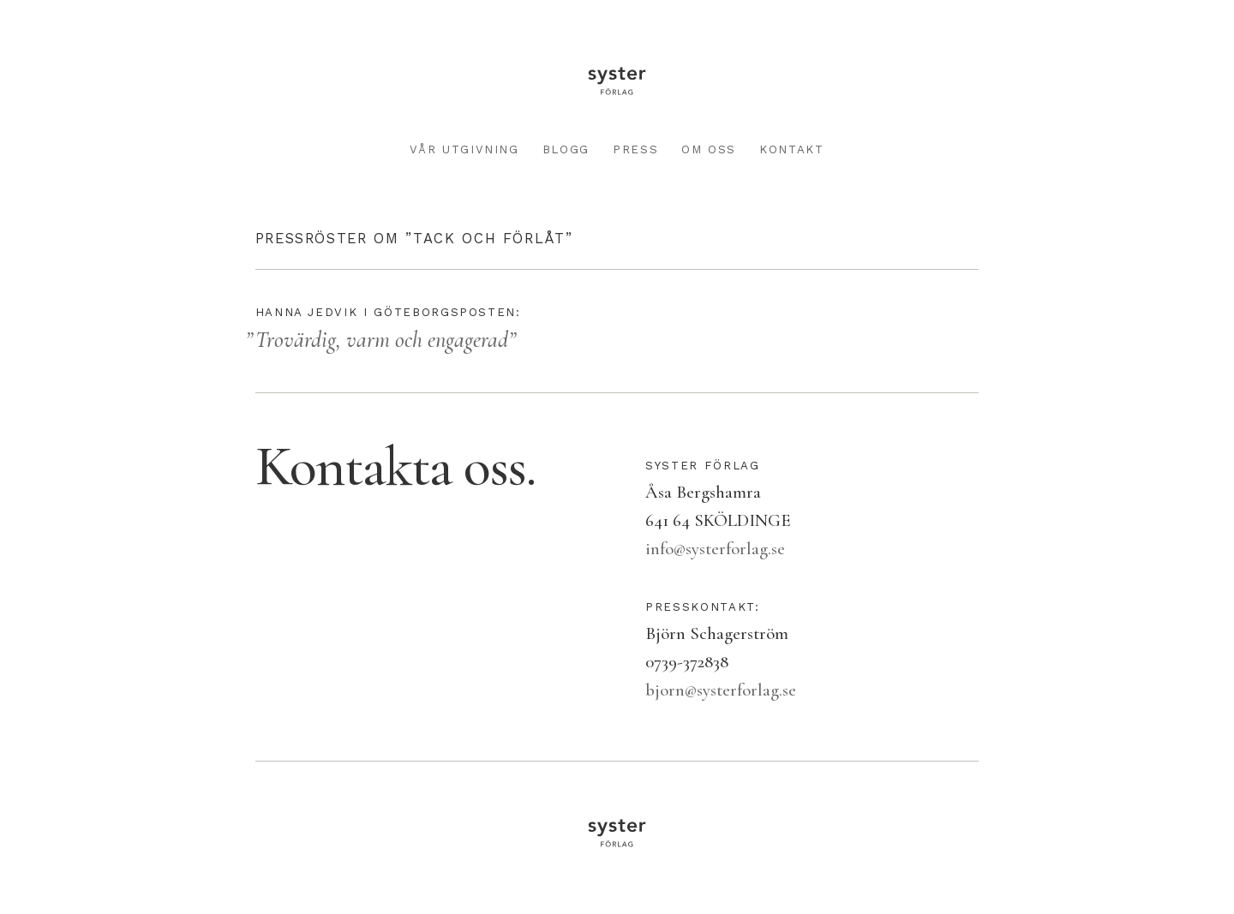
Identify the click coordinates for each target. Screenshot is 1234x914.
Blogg (566, 149)
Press (635, 149)
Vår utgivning (464, 149)
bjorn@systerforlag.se (720, 690)
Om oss (708, 149)
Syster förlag (617, 81)
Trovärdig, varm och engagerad (381, 340)
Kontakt (791, 149)
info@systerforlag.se (715, 548)
